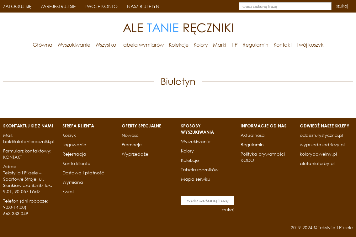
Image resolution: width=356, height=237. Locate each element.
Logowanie (74, 144)
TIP (234, 44)
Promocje (132, 144)
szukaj (342, 6)
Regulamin (255, 44)
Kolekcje (179, 44)
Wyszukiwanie (73, 44)
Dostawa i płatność (83, 173)
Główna (42, 44)
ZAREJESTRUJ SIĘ (58, 6)
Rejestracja (74, 154)
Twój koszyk (310, 44)
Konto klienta (76, 163)
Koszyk (69, 135)
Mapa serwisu (195, 179)
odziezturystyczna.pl (321, 135)
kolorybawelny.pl (318, 154)
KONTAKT (12, 157)
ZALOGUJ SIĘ (17, 6)
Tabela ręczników (200, 170)
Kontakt (283, 44)
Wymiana (72, 182)
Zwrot (68, 191)
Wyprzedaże (135, 154)
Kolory (201, 44)
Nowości (131, 135)
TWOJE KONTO (101, 6)
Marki (219, 44)
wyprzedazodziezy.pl (322, 144)
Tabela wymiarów (142, 44)
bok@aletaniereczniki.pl (28, 141)
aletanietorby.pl (317, 163)
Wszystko (105, 44)
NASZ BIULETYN (143, 6)
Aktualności (253, 135)
